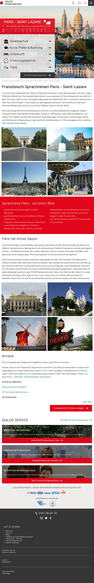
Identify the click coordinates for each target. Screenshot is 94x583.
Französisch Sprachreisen (16, 392)
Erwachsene (16, 81)
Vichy (45, 370)
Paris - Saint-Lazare (22, 22)
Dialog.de (5, 81)
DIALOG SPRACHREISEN (13, 2)
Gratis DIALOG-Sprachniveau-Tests (45, 440)
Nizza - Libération (15, 377)
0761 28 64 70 (48, 513)
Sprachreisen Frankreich (15, 387)
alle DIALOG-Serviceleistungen (74, 420)
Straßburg (82, 370)
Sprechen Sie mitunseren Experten (9, 551)
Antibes (47, 377)
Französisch (27, 81)
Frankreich (38, 81)
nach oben (87, 402)
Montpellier (34, 377)
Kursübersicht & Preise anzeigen (71, 408)
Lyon (26, 374)
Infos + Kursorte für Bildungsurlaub (45, 481)
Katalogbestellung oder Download (45, 461)
